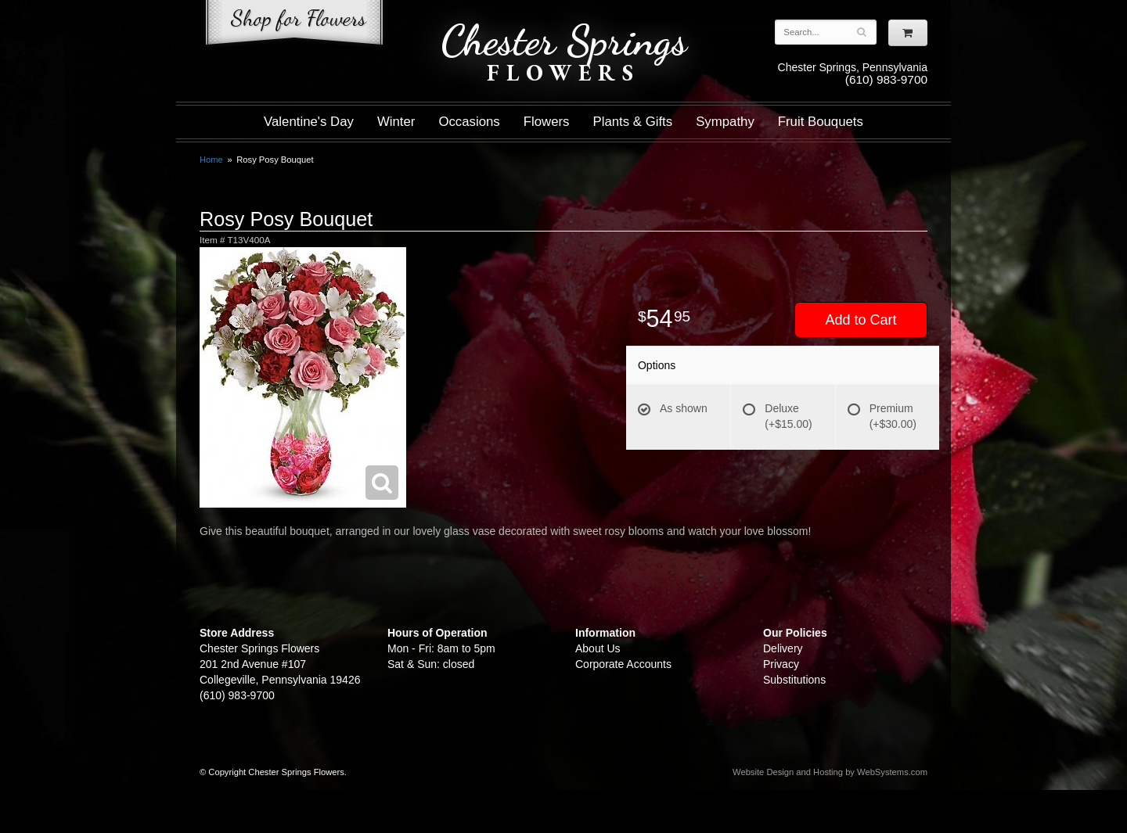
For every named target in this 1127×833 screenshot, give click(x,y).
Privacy (781, 664)
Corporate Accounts (623, 664)
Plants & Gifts (633, 121)
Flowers (547, 121)
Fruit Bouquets (820, 121)
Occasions (468, 121)
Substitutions (794, 679)
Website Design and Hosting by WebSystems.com (830, 772)
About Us (598, 648)
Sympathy (725, 121)
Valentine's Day (309, 121)
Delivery (783, 648)
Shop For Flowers (294, 25)
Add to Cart (860, 320)
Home (211, 159)
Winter (396, 121)
